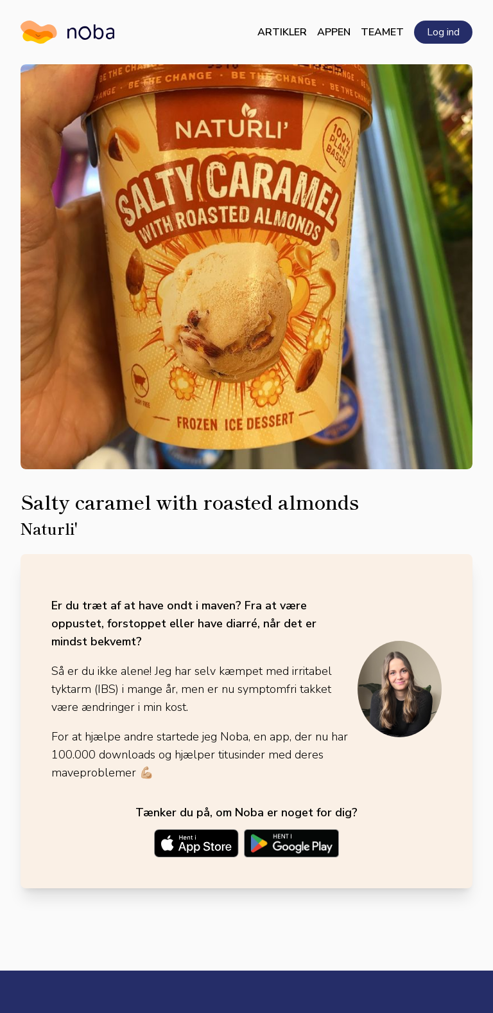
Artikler (282, 32)
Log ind (443, 32)
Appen (333, 32)
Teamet (382, 32)
